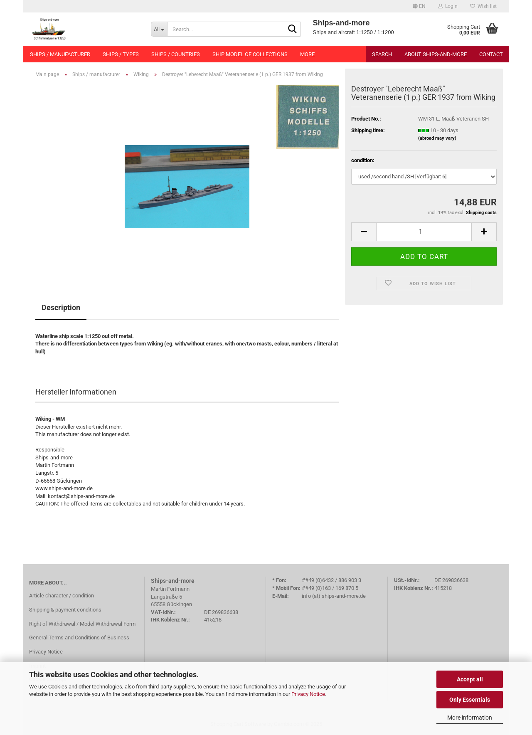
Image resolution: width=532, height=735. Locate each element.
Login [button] (448, 6)
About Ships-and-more (435, 54)
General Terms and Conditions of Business (79, 637)
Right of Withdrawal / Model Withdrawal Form (82, 624)
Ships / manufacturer (60, 54)
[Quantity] (424, 231)
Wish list (483, 6)
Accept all (470, 679)
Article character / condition (61, 595)
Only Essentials (469, 699)
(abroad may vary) (437, 138)
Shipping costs (481, 212)
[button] (419, 6)
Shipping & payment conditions (65, 610)
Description (61, 307)
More (307, 54)
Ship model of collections (250, 54)
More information (469, 717)
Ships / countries (175, 54)
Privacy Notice (308, 694)
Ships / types (121, 54)
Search (382, 54)
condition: (362, 160)
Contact (491, 54)
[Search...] (159, 29)
